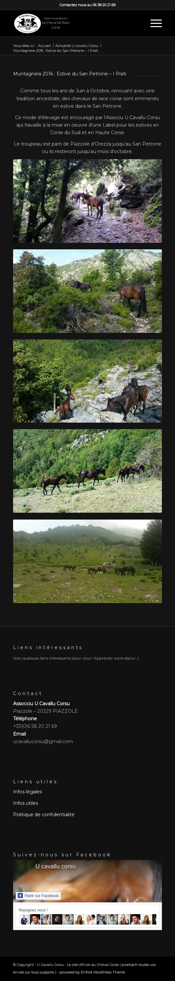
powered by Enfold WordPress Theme (92, 972)
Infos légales (27, 792)
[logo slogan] (72, 23)
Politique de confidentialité (44, 815)
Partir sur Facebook (38, 895)
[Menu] (153, 23)
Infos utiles (25, 803)
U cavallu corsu (55, 866)
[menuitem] (153, 23)
